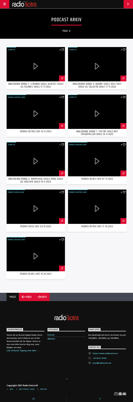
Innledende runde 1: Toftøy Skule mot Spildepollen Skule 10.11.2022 (97, 132)
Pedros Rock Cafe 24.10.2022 (35, 226)
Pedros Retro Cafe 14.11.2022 (36, 131)
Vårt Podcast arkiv (27, 389)
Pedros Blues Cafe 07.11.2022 (97, 179)
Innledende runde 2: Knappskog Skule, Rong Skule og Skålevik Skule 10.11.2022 (35, 180)
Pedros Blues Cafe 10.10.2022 (36, 274)
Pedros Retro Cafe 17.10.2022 (97, 226)
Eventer (51, 335)
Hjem (11, 389)
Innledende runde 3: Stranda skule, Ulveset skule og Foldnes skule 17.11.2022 (36, 85)
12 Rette (11, 49)
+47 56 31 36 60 (99, 358)
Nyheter (51, 338)
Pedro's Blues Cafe (77, 144)
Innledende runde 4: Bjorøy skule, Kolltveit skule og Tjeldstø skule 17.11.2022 (97, 85)
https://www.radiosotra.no (105, 353)
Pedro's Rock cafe (16, 192)
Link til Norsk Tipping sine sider (23, 350)
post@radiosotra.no (102, 363)
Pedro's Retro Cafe (16, 97)
